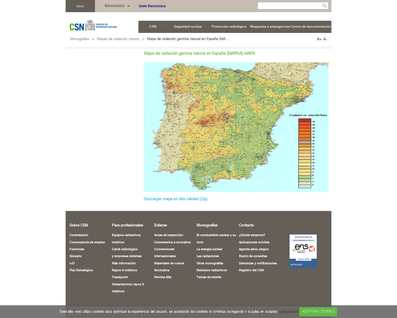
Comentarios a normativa (172, 242)
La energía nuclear (209, 249)
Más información (124, 263)
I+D (71, 263)
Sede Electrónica (152, 6)
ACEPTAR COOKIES (318, 311)
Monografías (79, 39)
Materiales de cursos (169, 263)
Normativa (161, 270)
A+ (319, 39)
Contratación (78, 235)
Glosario (75, 256)
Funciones (76, 249)
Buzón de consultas (253, 256)
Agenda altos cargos (254, 249)
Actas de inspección (168, 235)
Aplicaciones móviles (254, 242)
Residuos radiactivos (212, 270)
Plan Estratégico (81, 270)
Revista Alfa (162, 277)
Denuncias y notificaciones (258, 263)
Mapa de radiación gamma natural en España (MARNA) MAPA (188, 39)
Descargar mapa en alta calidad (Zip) (175, 199)
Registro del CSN (251, 270)
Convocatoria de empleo (87, 242)
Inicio (80, 6)
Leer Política (288, 311)
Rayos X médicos (124, 270)
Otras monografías (210, 263)
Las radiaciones (208, 256)
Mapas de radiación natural (118, 39)
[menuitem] (152, 27)
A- (325, 39)
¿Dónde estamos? (252, 235)
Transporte (120, 277)
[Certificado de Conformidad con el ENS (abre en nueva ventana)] (300, 251)
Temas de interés (209, 277)
